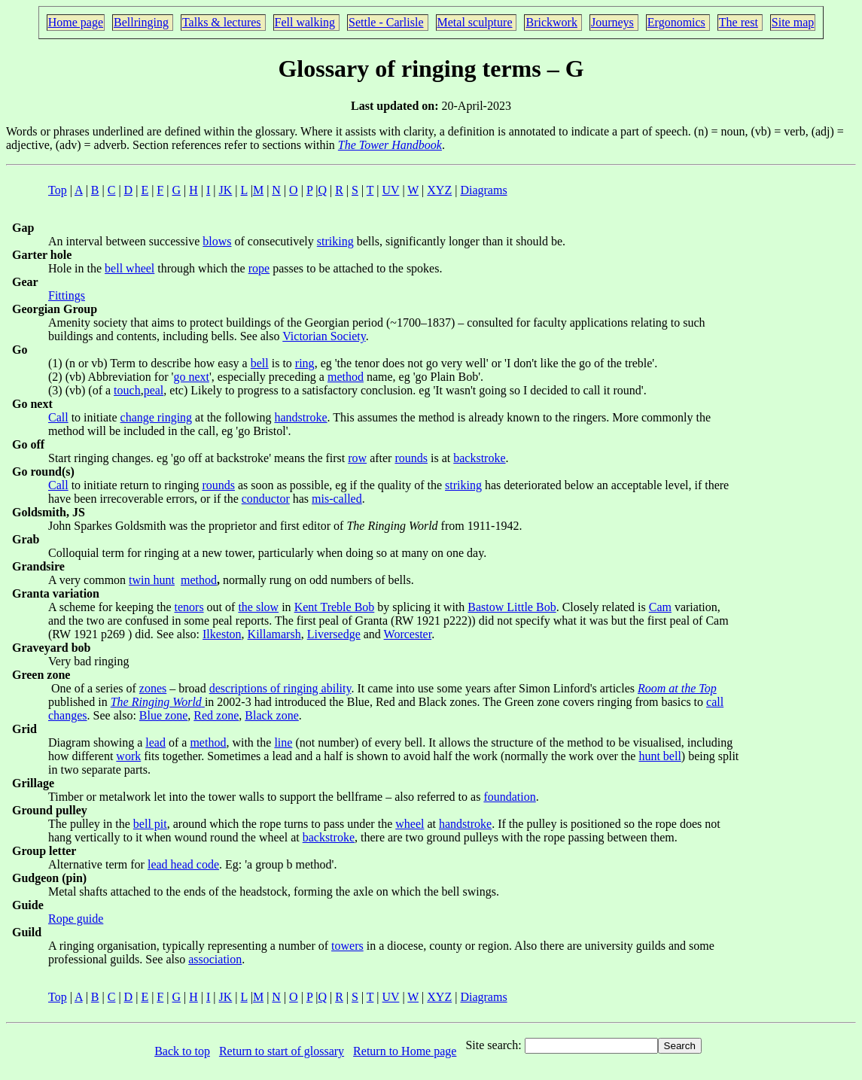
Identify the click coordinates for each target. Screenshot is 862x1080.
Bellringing (141, 22)
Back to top (182, 1051)
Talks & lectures (221, 22)
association (215, 959)
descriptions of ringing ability (280, 688)
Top (57, 190)
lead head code (183, 864)
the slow (258, 607)
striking (335, 241)
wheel (409, 823)
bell (260, 363)
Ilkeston (222, 634)
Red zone (216, 715)
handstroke (300, 417)
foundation (509, 796)
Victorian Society (323, 336)
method (345, 376)
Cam (660, 607)
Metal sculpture (475, 22)
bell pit (150, 823)
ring (305, 363)
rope (259, 268)
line (283, 742)
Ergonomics (676, 22)
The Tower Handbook (390, 144)
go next (191, 376)
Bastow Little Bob (512, 607)
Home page (75, 22)
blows (217, 241)
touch (127, 390)
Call (58, 417)
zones (152, 688)
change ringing (156, 417)
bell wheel (129, 268)
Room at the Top (677, 688)
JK (226, 190)
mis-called (337, 498)
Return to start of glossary (281, 1051)
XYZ (439, 190)
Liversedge (334, 634)
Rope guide (75, 918)
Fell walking (305, 22)
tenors (189, 607)
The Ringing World (156, 701)
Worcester (408, 634)
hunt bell (659, 756)
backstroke (479, 458)
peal (154, 390)
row (357, 458)
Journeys (612, 22)
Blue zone (163, 715)
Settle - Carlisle (386, 22)
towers (347, 945)
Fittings (66, 295)
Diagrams (483, 190)
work (128, 756)
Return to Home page (404, 1051)
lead (155, 742)
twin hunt (152, 579)
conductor (266, 498)
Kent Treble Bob (334, 607)
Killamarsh (274, 634)
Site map (793, 22)
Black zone (272, 715)
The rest (738, 22)
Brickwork (551, 22)
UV (391, 190)
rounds (411, 458)
